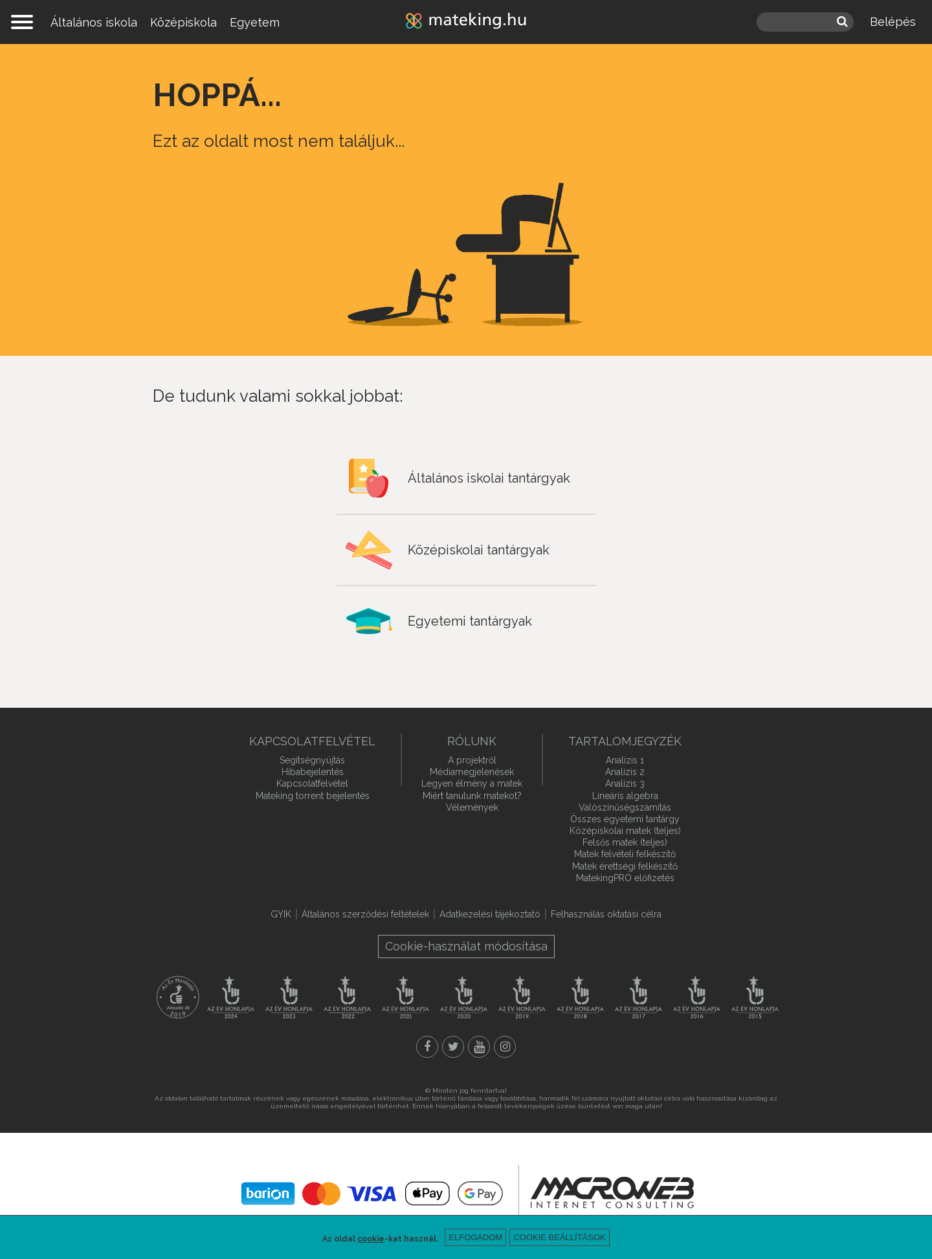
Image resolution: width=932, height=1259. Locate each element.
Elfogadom (475, 1237)
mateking (466, 22)
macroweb (612, 1192)
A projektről (472, 760)
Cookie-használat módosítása (466, 946)
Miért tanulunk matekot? (472, 796)
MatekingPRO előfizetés (625, 878)
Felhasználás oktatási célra (606, 914)
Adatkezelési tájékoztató (489, 914)
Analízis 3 (625, 783)
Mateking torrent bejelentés (313, 796)
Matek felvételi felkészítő (625, 854)
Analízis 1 (625, 760)
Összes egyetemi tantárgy (625, 819)
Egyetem (255, 22)
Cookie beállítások (559, 1237)
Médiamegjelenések (472, 772)
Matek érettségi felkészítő (625, 866)
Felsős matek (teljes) (624, 842)
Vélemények (472, 807)
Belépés (893, 21)
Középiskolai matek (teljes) (625, 831)
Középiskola (183, 22)
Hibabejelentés (313, 772)
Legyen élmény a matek (471, 783)
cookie (370, 1238)
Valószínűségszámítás (625, 807)
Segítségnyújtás (312, 760)
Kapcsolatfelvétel (312, 783)
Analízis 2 (625, 772)
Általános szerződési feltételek (365, 914)
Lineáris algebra (625, 796)
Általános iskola (93, 22)
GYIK (281, 914)
